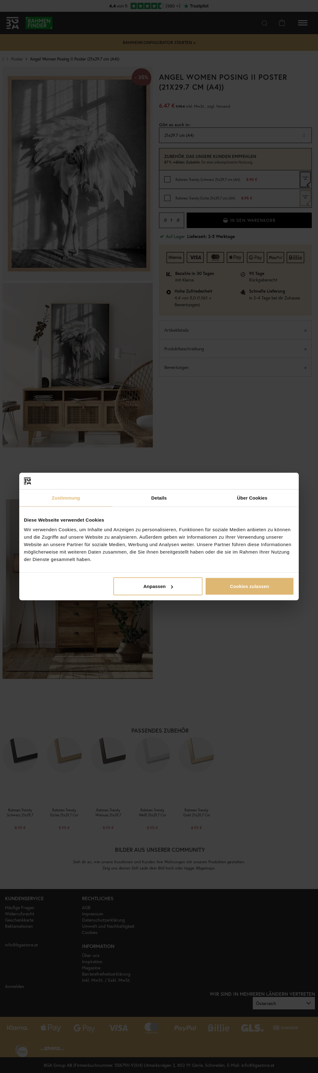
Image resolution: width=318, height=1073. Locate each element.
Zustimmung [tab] (66, 497)
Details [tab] (159, 497)
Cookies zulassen (249, 586)
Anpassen (158, 586)
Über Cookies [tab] (252, 497)
